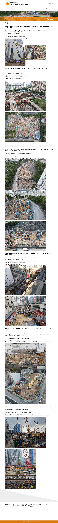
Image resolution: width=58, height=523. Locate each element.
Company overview (8, 506)
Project (39, 506)
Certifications (32, 509)
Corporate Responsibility (26, 8)
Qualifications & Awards (38, 8)
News (50, 8)
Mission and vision (8, 516)
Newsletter (48, 506)
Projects (46, 8)
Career (6, 9)
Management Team (8, 507)
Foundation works (16, 508)
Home (6, 8)
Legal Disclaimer (8, 517)
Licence (31, 508)
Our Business (16, 8)
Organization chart (8, 508)
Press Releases (48, 507)
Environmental (24, 507)
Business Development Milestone (7, 511)
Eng (50, 3)
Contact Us (11, 9)
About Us (10, 8)
